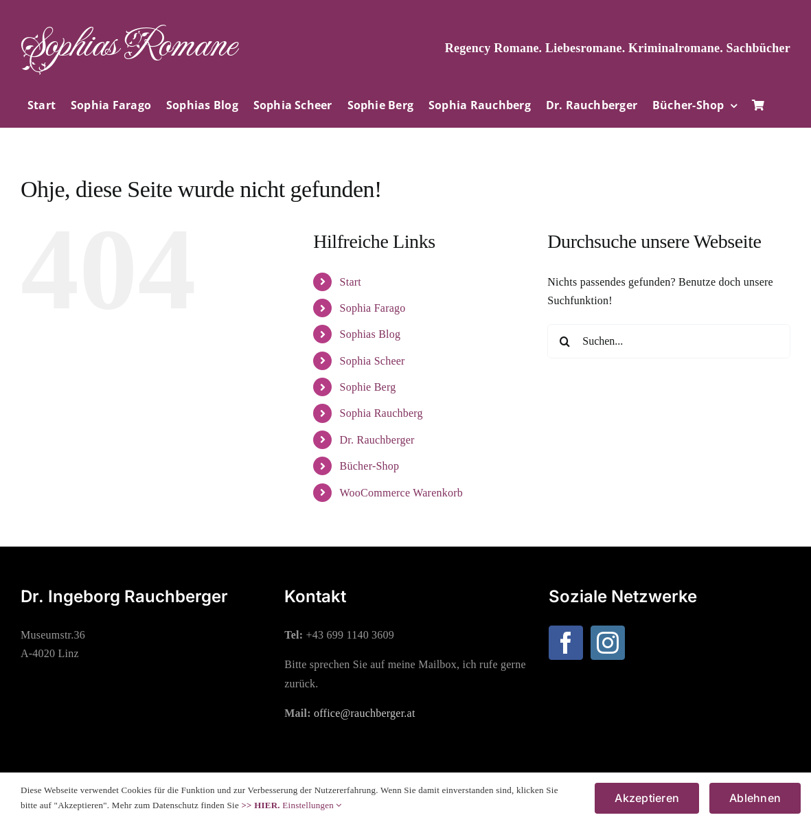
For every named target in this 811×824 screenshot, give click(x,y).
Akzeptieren (647, 798)
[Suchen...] (668, 341)
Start (350, 282)
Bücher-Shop (370, 466)
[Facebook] (566, 643)
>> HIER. (260, 805)
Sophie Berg (368, 387)
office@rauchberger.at (364, 713)
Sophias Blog (370, 334)
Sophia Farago (373, 308)
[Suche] (564, 341)
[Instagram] (608, 643)
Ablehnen (755, 798)
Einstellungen (311, 805)
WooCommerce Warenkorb (401, 493)
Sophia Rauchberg (381, 413)
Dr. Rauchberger (377, 440)
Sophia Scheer (372, 361)
